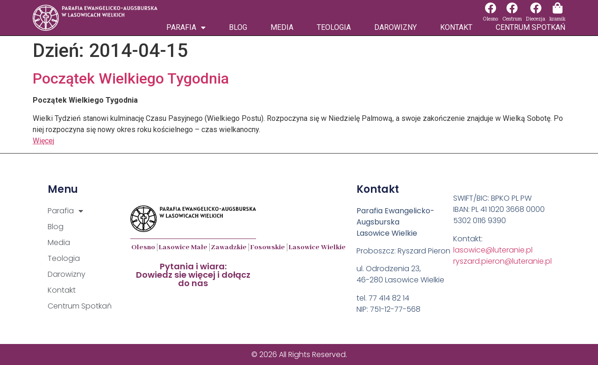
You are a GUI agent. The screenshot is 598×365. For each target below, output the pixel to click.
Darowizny (395, 27)
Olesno (490, 18)
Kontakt (456, 27)
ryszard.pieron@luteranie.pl (502, 261)
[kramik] (557, 8)
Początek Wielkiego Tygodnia (131, 78)
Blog (238, 27)
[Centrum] (512, 8)
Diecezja (535, 18)
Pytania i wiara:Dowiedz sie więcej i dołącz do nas (193, 274)
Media (282, 27)
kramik (557, 18)
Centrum (512, 18)
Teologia (334, 27)
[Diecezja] (535, 8)
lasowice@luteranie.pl (493, 250)
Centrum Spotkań (530, 27)
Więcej (43, 140)
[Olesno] (490, 8)
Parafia (186, 27)
